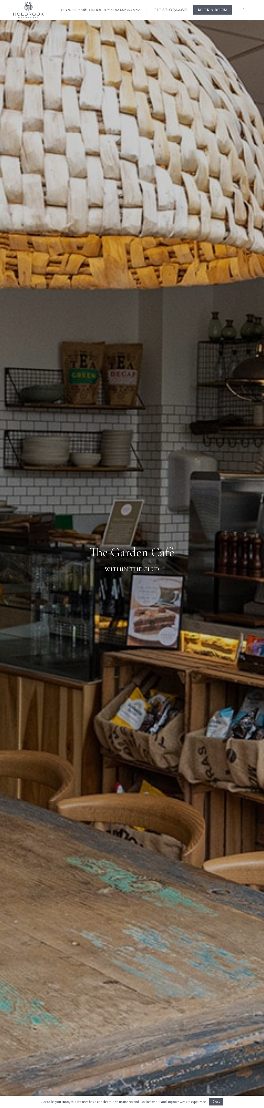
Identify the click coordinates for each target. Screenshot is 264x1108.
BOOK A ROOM (213, 9)
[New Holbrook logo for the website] (28, 10)
